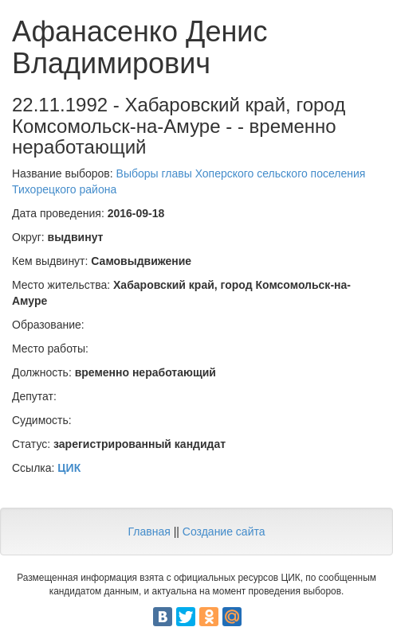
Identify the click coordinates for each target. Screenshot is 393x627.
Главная (149, 531)
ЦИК (69, 467)
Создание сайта (224, 531)
